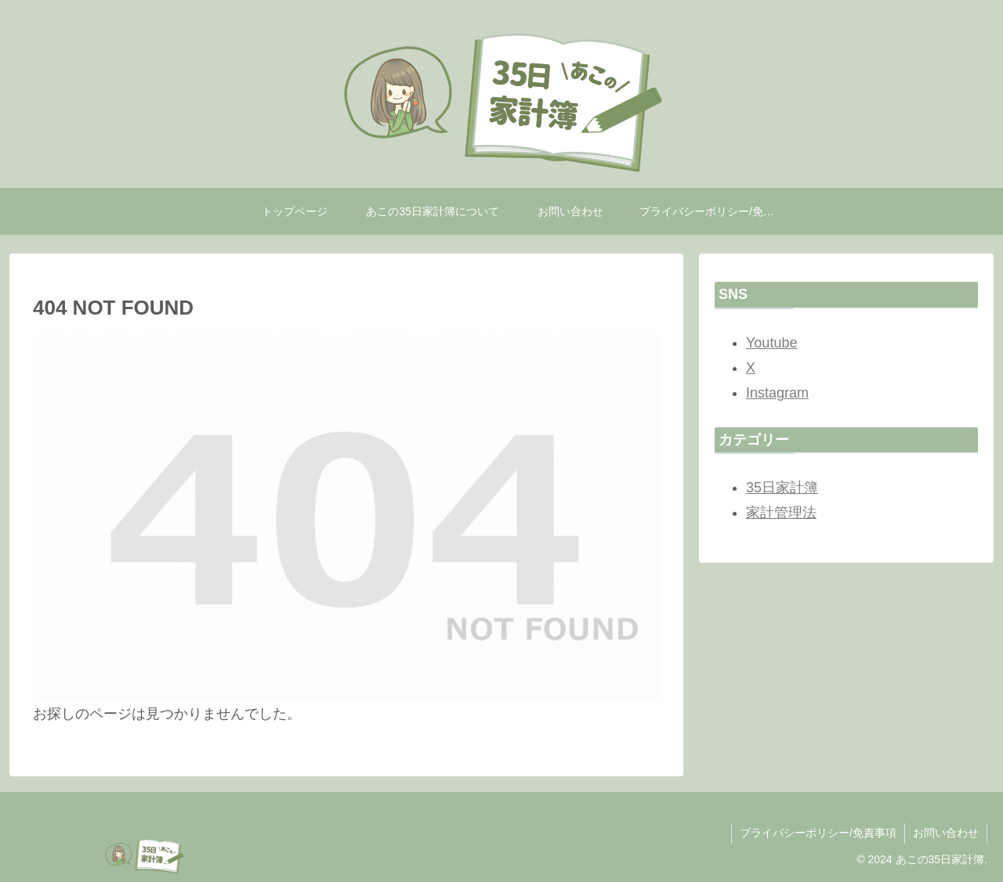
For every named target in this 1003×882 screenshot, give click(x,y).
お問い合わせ (946, 832)
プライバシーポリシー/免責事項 (818, 832)
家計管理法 (781, 512)
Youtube (771, 343)
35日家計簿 (782, 487)
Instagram (777, 393)
